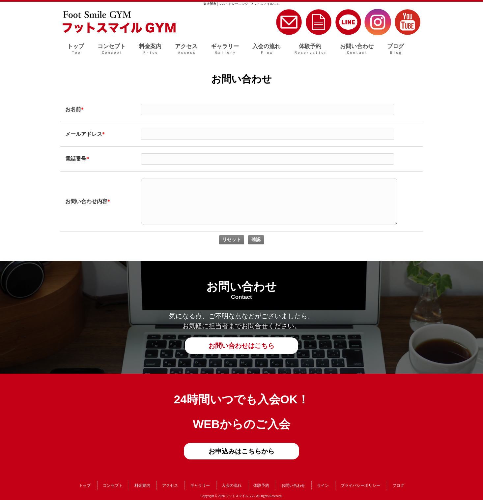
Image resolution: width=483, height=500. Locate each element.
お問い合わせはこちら (241, 345)
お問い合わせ (293, 485)
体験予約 (261, 485)
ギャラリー (200, 485)
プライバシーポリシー (360, 485)
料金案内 (142, 485)
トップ (85, 485)
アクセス (170, 485)
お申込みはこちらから (241, 451)
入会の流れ (232, 485)
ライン (323, 485)
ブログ (398, 485)
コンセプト (113, 485)
